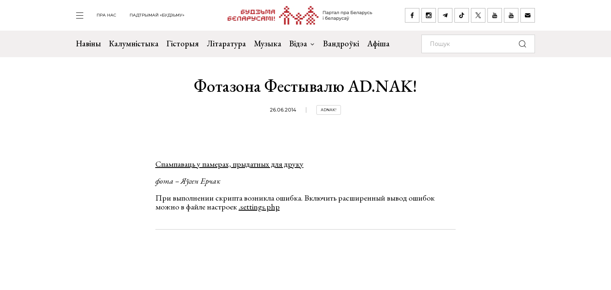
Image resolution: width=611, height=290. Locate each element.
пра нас (106, 15)
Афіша (378, 43)
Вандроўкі (341, 43)
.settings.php (259, 206)
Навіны (88, 43)
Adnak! (328, 110)
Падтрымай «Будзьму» (157, 15)
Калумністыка (134, 43)
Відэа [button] (302, 43)
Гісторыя (183, 43)
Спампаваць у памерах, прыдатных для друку (229, 164)
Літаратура (226, 43)
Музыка (267, 43)
